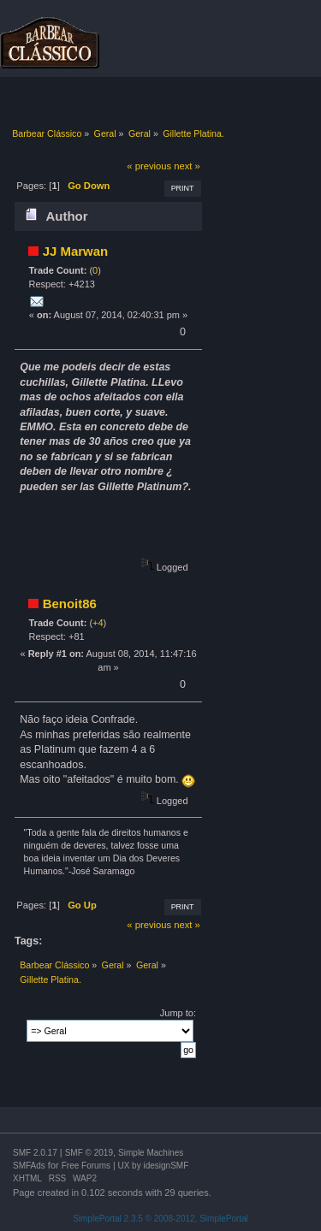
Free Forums (86, 1165)
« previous (149, 166)
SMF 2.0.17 (35, 1152)
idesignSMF (165, 1165)
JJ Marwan (76, 251)
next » (187, 166)
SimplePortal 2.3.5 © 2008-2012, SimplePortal (160, 1218)
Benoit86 (70, 603)
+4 (98, 623)
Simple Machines (150, 1152)
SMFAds (29, 1165)
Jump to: (178, 1013)
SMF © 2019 (89, 1152)
